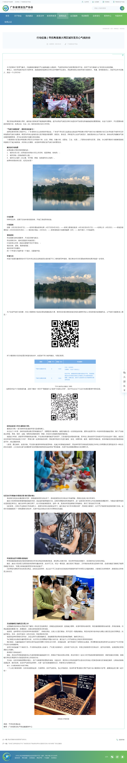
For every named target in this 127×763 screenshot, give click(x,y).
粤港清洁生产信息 (119, 1)
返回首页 (17, 758)
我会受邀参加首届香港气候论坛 (14, 739)
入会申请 (86, 1)
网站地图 (24, 758)
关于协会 (18, 16)
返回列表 (121, 739)
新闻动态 (62, 16)
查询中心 (107, 16)
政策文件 (40, 16)
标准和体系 (51, 16)
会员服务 (97, 1)
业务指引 (96, 16)
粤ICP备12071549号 (51, 755)
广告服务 (46, 758)
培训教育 (85, 16)
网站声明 (39, 758)
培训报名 (107, 1)
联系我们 (54, 758)
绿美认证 (8, 22)
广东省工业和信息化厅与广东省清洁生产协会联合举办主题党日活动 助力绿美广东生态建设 (32, 743)
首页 (7, 16)
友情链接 (32, 758)
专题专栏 (118, 16)
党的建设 (29, 16)
